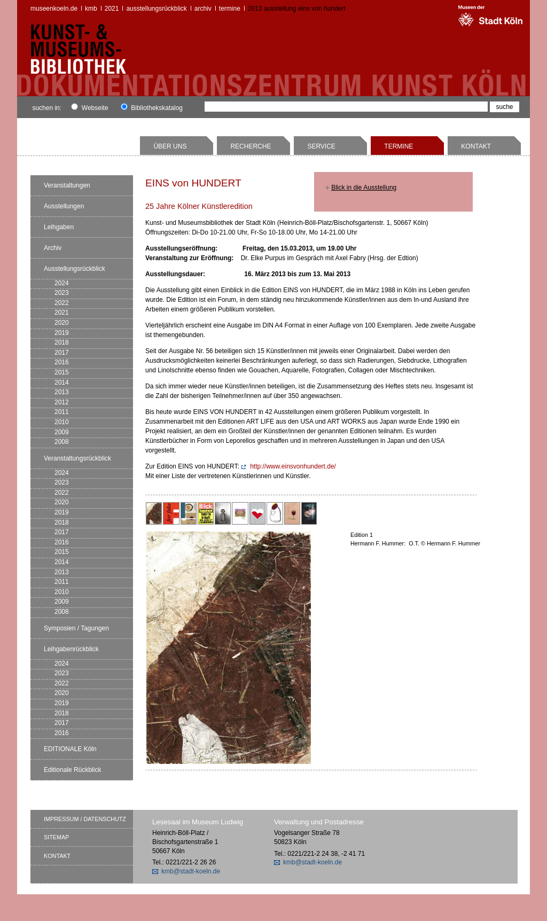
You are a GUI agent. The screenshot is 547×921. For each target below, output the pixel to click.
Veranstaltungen (67, 185)
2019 (61, 333)
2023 (61, 292)
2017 (61, 352)
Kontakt (476, 146)
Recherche (250, 146)
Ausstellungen (64, 206)
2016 (61, 362)
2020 (61, 322)
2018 (61, 342)
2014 (61, 382)
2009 (61, 432)
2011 (61, 412)
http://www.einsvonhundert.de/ (293, 466)
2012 (61, 402)
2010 (61, 422)
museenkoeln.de (53, 8)
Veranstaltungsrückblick (77, 458)
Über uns (169, 146)
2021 (112, 8)
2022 (61, 303)
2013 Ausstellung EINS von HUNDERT (297, 8)
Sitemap (56, 837)
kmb (91, 8)
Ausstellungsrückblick (156, 8)
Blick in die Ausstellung (363, 187)
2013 (61, 392)
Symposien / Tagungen (76, 628)
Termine (229, 8)
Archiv (203, 8)
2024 (61, 283)
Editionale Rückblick (72, 770)
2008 (61, 442)
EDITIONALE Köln (70, 749)
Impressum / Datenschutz (85, 819)
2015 (61, 372)
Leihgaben (59, 227)
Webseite (89, 108)
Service (321, 146)
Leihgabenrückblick (71, 649)
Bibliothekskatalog (152, 108)
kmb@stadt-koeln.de (190, 871)
